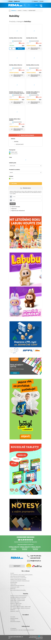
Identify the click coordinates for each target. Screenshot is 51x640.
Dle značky (14, 183)
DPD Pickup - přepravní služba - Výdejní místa (20, 606)
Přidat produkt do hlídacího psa (34, 49)
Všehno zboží (14, 152)
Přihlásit (12, 203)
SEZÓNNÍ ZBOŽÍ (32, 10)
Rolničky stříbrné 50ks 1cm (15, 65)
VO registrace (13, 628)
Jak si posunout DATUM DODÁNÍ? (17, 576)
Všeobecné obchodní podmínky (17, 585)
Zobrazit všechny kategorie (27, 135)
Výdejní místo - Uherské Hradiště (17, 600)
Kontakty (17, 566)
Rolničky (25, 10)
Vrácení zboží (13, 584)
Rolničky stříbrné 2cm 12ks (15, 38)
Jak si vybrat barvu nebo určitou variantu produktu (21, 574)
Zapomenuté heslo (15, 206)
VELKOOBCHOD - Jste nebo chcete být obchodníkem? (22, 630)
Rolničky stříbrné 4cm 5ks (32, 65)
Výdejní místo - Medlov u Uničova (17, 598)
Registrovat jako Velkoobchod (17, 210)
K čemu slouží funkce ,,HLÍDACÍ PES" (18, 577)
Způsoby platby (13, 582)
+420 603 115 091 (34, 558)
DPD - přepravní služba (15, 605)
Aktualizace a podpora (15, 621)
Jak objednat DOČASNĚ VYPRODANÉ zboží (19, 580)
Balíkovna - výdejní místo (15, 603)
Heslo (14, 200)
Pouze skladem (14, 153)
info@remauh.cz (35, 561)
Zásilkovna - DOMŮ (14, 611)
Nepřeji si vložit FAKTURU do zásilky (18, 579)
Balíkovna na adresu (14, 601)
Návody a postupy (14, 618)
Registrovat (13, 208)
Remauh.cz (12, 10)
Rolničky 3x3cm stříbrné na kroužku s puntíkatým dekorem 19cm (33, 93)
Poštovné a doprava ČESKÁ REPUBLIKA (18, 595)
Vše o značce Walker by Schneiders (18, 590)
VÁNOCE (19, 10)
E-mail (14, 196)
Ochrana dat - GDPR (14, 587)
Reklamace (12, 588)
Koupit (20, 48)
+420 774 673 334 (35, 556)
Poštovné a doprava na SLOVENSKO (18, 597)
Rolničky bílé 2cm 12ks (31, 38)
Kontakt (12, 573)
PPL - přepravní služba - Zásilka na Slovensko (20, 608)
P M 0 (12, 178)
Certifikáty (12, 620)
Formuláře (12, 616)
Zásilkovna (12, 609)
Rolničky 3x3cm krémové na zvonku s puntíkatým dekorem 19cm (16, 93)
